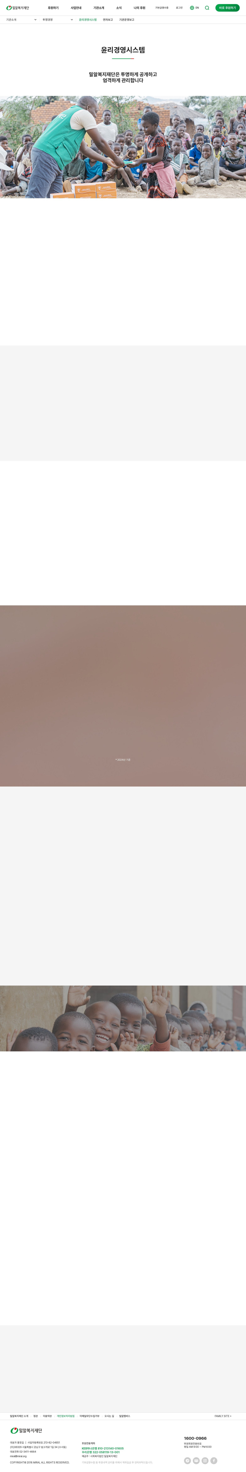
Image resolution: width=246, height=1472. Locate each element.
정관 (35, 1416)
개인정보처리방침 (66, 1416)
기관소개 (99, 8)
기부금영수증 (161, 7)
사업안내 (76, 8)
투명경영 (48, 19)
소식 (119, 8)
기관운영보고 (126, 19)
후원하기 (53, 8)
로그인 (179, 7)
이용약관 (47, 1416)
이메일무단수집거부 (89, 1416)
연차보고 (108, 19)
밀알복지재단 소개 (19, 1416)
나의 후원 (139, 8)
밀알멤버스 (124, 1416)
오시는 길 (109, 1416)
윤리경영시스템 (88, 19)
